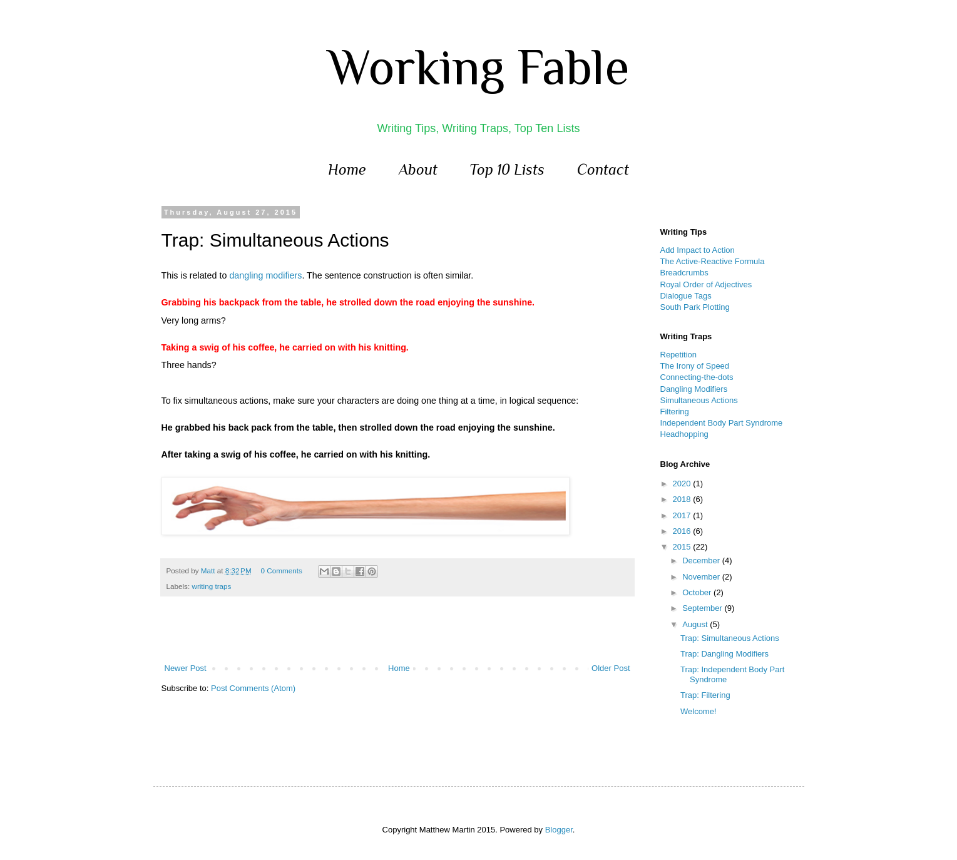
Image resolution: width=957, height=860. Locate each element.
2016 (683, 531)
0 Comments (281, 570)
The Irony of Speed (695, 366)
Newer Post (186, 668)
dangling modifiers (265, 275)
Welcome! (698, 711)
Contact (603, 169)
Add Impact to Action (697, 250)
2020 (683, 483)
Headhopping (684, 434)
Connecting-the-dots (697, 377)
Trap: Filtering (705, 695)
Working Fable (478, 67)
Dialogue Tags (686, 295)
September (703, 608)
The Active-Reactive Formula (712, 261)
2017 (683, 515)
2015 (683, 546)
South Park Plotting (695, 307)
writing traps (211, 586)
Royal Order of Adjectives (706, 284)
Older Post (610, 668)
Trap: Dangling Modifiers (724, 653)
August (696, 624)
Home (347, 169)
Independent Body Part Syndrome (721, 422)
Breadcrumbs (684, 272)
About (418, 169)
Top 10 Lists (507, 169)
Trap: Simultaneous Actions (729, 638)
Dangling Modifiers (694, 389)
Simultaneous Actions (699, 400)
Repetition (678, 354)
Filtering (674, 411)
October (698, 592)
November (702, 576)
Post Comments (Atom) (253, 688)
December (702, 560)
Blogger (559, 829)
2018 (683, 499)
